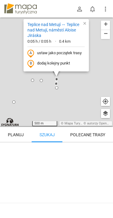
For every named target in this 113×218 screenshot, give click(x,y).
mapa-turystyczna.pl (20, 9)
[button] (13, 102)
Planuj (16, 134)
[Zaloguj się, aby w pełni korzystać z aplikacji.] (105, 201)
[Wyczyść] (105, 149)
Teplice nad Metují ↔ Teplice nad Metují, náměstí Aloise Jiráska (53, 30)
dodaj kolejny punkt (48, 63)
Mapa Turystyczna (78, 123)
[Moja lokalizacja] (105, 101)
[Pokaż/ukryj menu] (105, 9)
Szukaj (47, 134)
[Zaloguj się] (79, 9)
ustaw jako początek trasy (54, 53)
